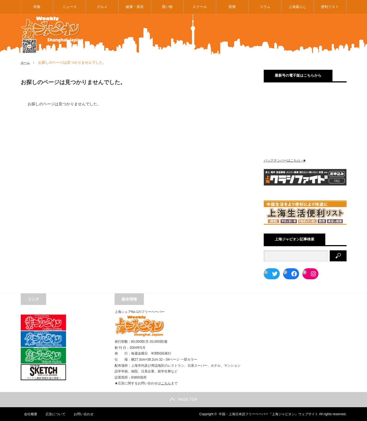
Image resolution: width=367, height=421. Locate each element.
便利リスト (330, 7)
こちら (166, 383)
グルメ (102, 7)
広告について (52, 414)
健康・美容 (135, 7)
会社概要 (27, 414)
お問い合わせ (81, 414)
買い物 (167, 7)
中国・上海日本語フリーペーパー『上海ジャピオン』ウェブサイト (268, 414)
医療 (232, 7)
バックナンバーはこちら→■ (284, 160)
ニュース (69, 7)
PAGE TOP (183, 399)
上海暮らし (298, 7)
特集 (37, 7)
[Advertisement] (246, 34)
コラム (265, 7)
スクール (199, 7)
